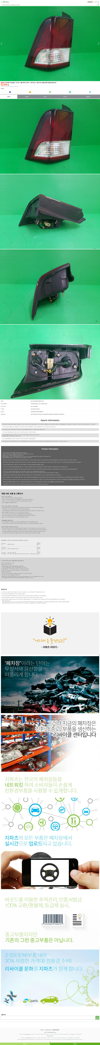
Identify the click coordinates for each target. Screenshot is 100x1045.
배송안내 (45, 96)
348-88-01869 (28, 1037)
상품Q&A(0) (88, 96)
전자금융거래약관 (48, 1029)
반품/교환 (26, 96)
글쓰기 (97, 1018)
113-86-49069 (27, 1034)
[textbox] (50, 5)
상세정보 (8, 96)
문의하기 (72, 1034)
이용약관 (42, 1029)
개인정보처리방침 (55, 1029)
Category (1, 2)
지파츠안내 (65, 96)
